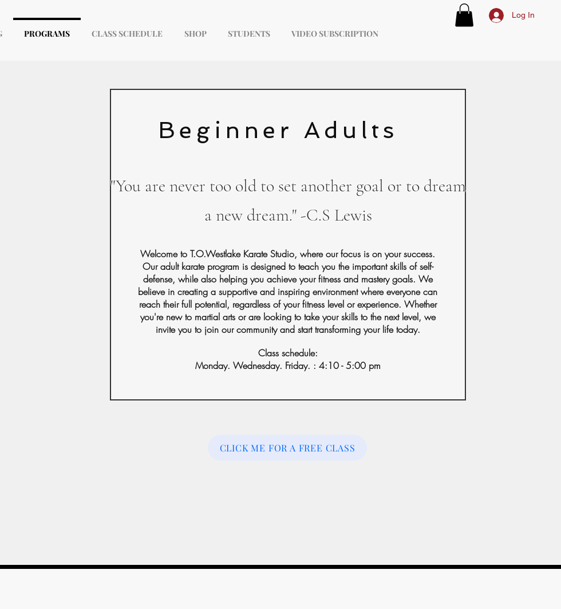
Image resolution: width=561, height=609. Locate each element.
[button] (464, 15)
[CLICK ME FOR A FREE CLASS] (287, 448)
